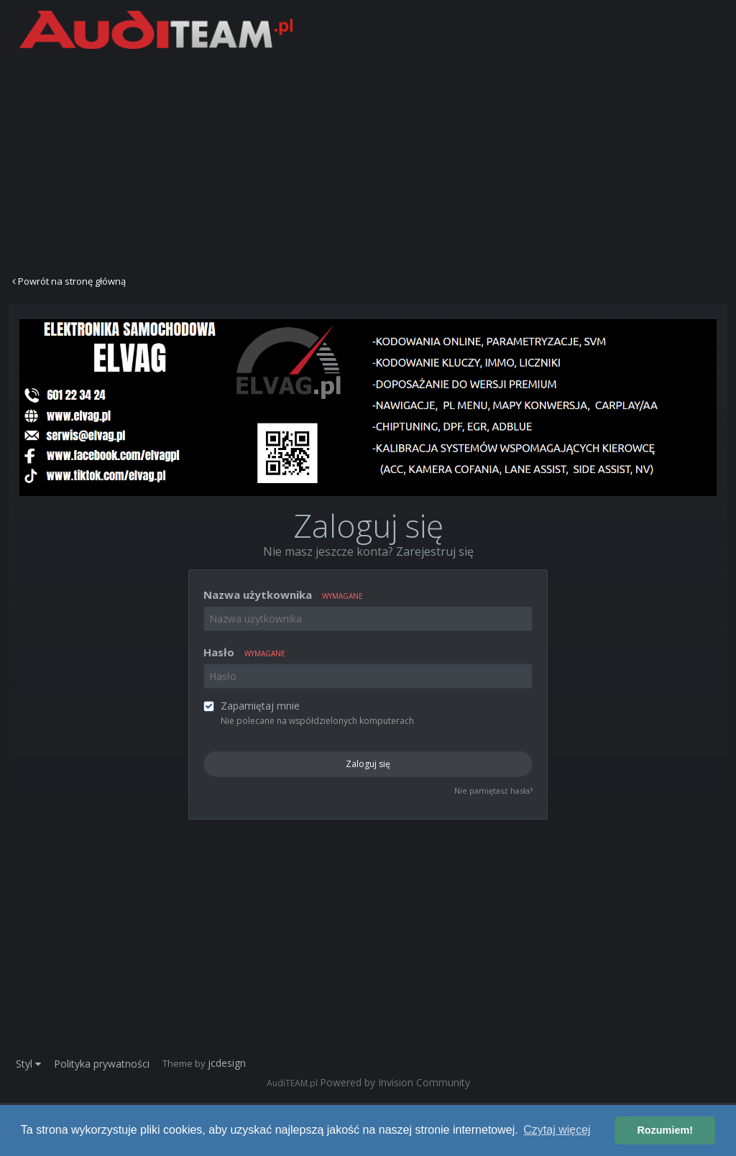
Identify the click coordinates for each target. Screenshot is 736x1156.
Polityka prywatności (102, 1063)
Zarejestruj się (435, 551)
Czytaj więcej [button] (556, 1130)
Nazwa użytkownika (283, 594)
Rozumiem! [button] (665, 1130)
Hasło (244, 652)
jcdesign (227, 1063)
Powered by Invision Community (395, 1082)
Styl (28, 1063)
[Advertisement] (368, 160)
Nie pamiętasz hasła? (493, 790)
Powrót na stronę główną (69, 281)
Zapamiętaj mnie (260, 705)
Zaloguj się (368, 764)
